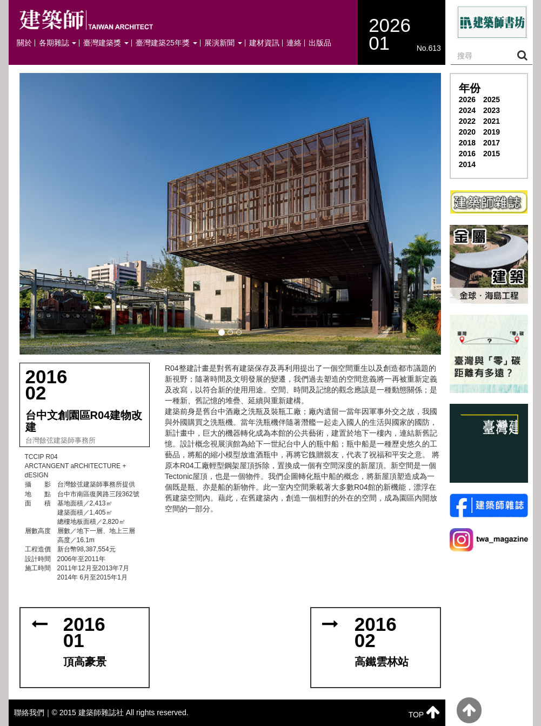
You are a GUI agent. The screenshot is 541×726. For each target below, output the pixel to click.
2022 (467, 121)
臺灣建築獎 (106, 42)
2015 (491, 153)
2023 (491, 110)
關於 (24, 42)
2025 (491, 99)
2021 (491, 121)
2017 (491, 142)
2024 (467, 110)
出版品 (320, 42)
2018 (467, 142)
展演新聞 (223, 42)
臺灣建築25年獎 (166, 42)
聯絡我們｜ (33, 712)
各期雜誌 (58, 42)
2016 (467, 153)
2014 (467, 164)
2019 (491, 132)
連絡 (294, 42)
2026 (467, 99)
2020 (467, 132)
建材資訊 (264, 42)
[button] (230, 214)
